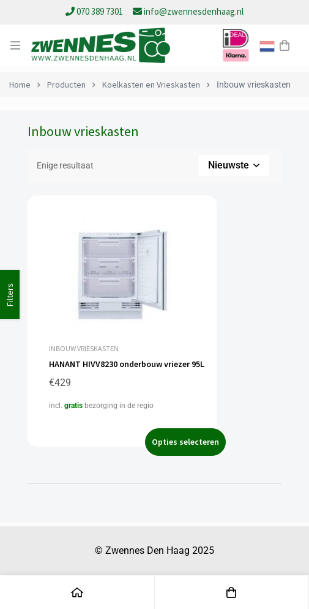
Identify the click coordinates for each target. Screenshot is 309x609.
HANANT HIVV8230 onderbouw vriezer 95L (126, 363)
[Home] (77, 592)
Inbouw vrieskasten (84, 348)
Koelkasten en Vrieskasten (151, 84)
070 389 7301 (95, 11)
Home (20, 84)
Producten (66, 84)
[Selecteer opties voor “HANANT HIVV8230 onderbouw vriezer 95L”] (185, 442)
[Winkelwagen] (285, 45)
